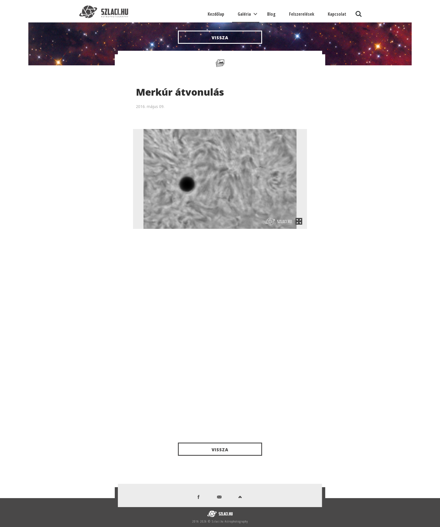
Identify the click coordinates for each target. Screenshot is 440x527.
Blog (271, 14)
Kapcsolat (337, 14)
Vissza (220, 37)
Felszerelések (301, 14)
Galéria (244, 14)
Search (358, 14)
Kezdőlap (216, 14)
